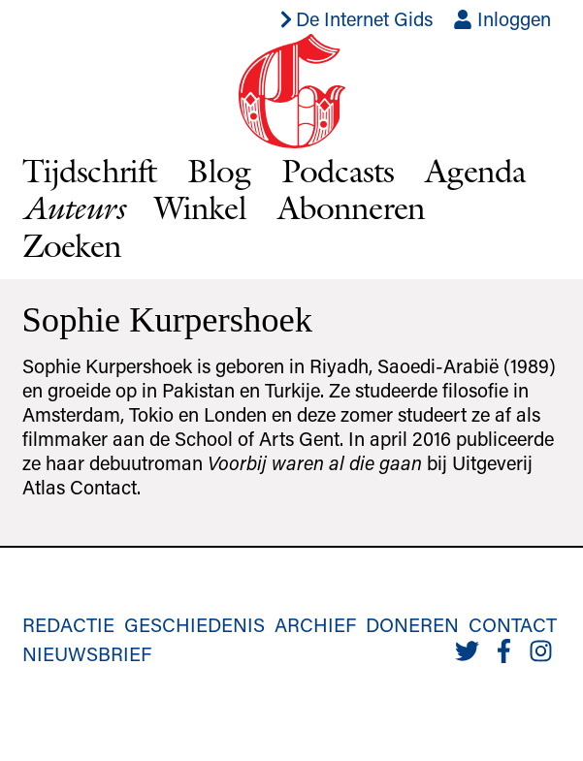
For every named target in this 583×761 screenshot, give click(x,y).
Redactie (68, 624)
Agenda (475, 170)
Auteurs (72, 207)
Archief (315, 624)
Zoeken (72, 245)
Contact (513, 624)
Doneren (412, 624)
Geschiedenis (194, 624)
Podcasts (337, 170)
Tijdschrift (89, 170)
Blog (218, 170)
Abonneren (351, 207)
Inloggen (502, 18)
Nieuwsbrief (86, 653)
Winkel (200, 207)
